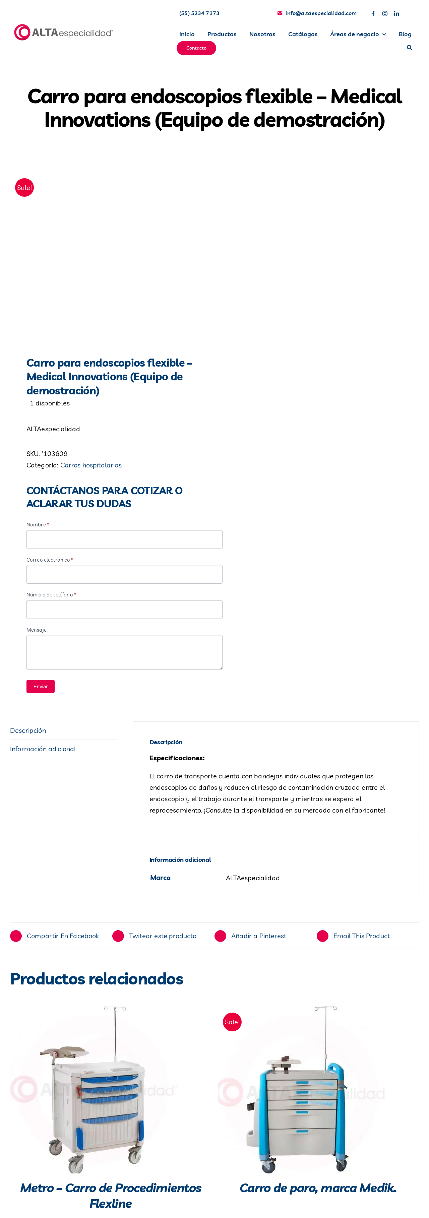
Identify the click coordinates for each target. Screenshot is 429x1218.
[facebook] (373, 13)
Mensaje (36, 632)
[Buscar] (410, 48)
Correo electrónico (49, 562)
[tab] (63, 733)
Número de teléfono (51, 597)
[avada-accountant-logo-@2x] (63, 26)
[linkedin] (396, 13)
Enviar (41, 689)
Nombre (37, 527)
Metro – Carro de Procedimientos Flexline (110, 1197)
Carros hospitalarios (91, 467)
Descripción (28, 732)
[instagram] (384, 13)
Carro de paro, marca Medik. (318, 1190)
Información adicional (43, 751)
